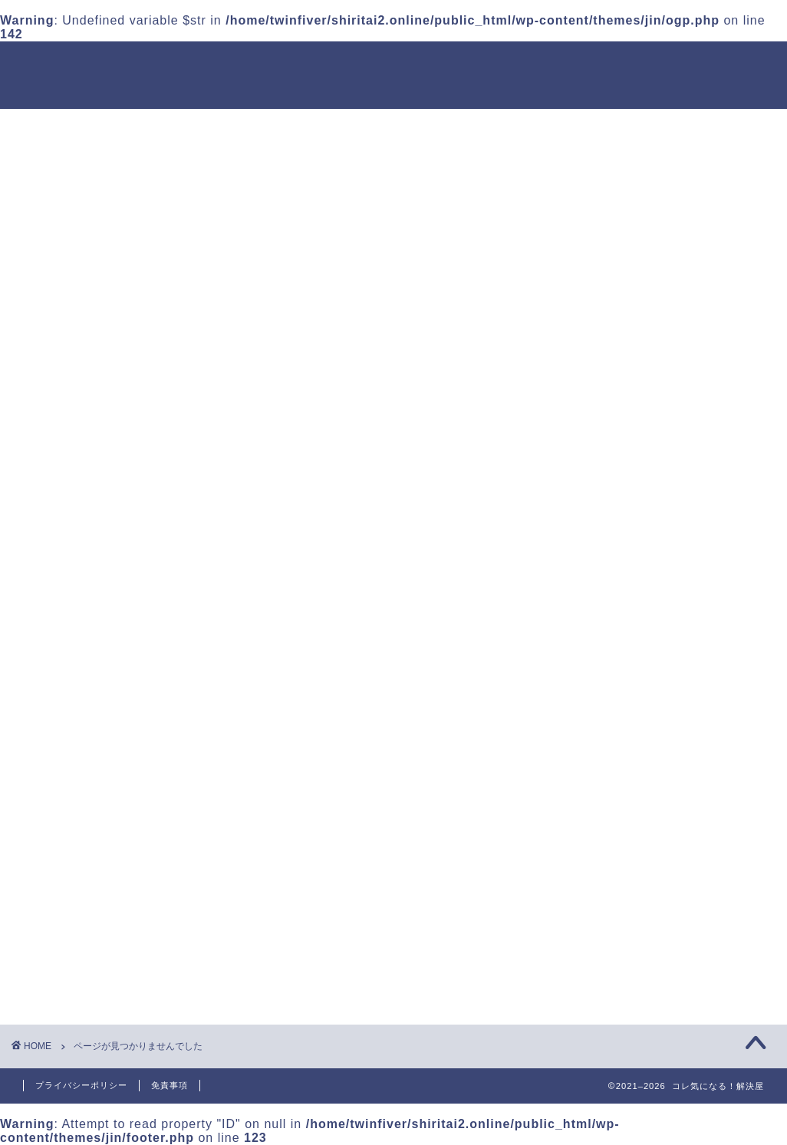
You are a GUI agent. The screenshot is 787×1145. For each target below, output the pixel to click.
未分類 (103, 973)
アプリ (103, 850)
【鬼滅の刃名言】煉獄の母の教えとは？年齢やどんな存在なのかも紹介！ (658, 727)
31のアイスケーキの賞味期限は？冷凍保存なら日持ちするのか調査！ (658, 435)
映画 (97, 932)
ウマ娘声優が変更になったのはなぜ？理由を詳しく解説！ (658, 659)
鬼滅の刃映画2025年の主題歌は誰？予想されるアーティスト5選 (659, 591)
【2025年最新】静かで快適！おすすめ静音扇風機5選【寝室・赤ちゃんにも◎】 (659, 513)
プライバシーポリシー (81, 1085)
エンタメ (110, 871)
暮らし (103, 952)
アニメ (103, 830)
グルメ (103, 891)
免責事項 (169, 1085)
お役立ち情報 (123, 810)
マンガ (103, 912)
